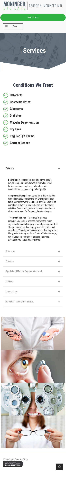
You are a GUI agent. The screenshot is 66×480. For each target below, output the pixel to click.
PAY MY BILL (33, 17)
